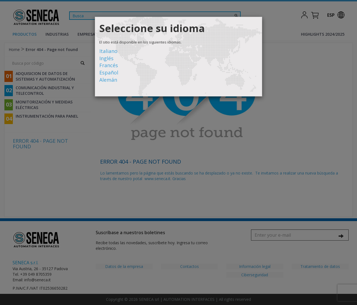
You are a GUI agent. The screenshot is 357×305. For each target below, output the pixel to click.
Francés (108, 65)
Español (108, 72)
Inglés (106, 58)
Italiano (108, 51)
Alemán (108, 79)
